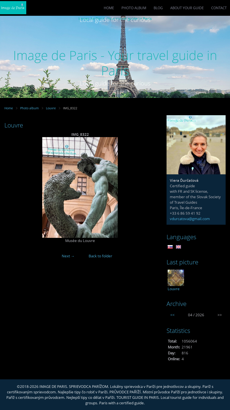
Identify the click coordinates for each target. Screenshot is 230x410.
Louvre (51, 108)
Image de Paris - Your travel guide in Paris (115, 62)
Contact (219, 7)
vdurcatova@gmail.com (190, 218)
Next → (68, 255)
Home (109, 7)
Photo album (133, 7)
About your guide (187, 7)
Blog (158, 7)
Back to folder (100, 255)
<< (172, 314)
